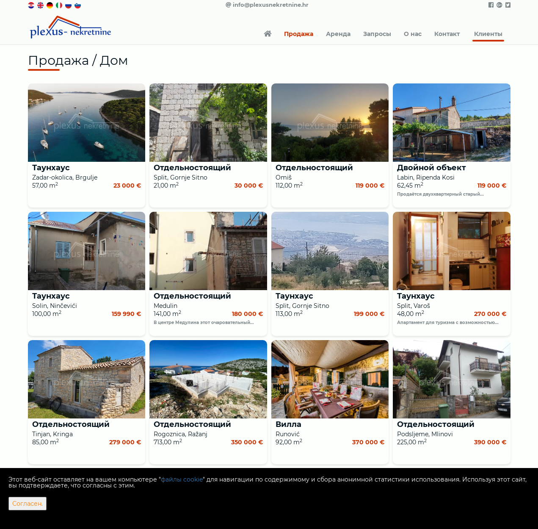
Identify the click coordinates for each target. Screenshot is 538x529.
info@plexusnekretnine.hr (267, 4)
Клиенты (488, 34)
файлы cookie (182, 479)
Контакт (447, 34)
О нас (413, 34)
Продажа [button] (298, 34)
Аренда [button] (338, 34)
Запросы (377, 34)
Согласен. (27, 503)
